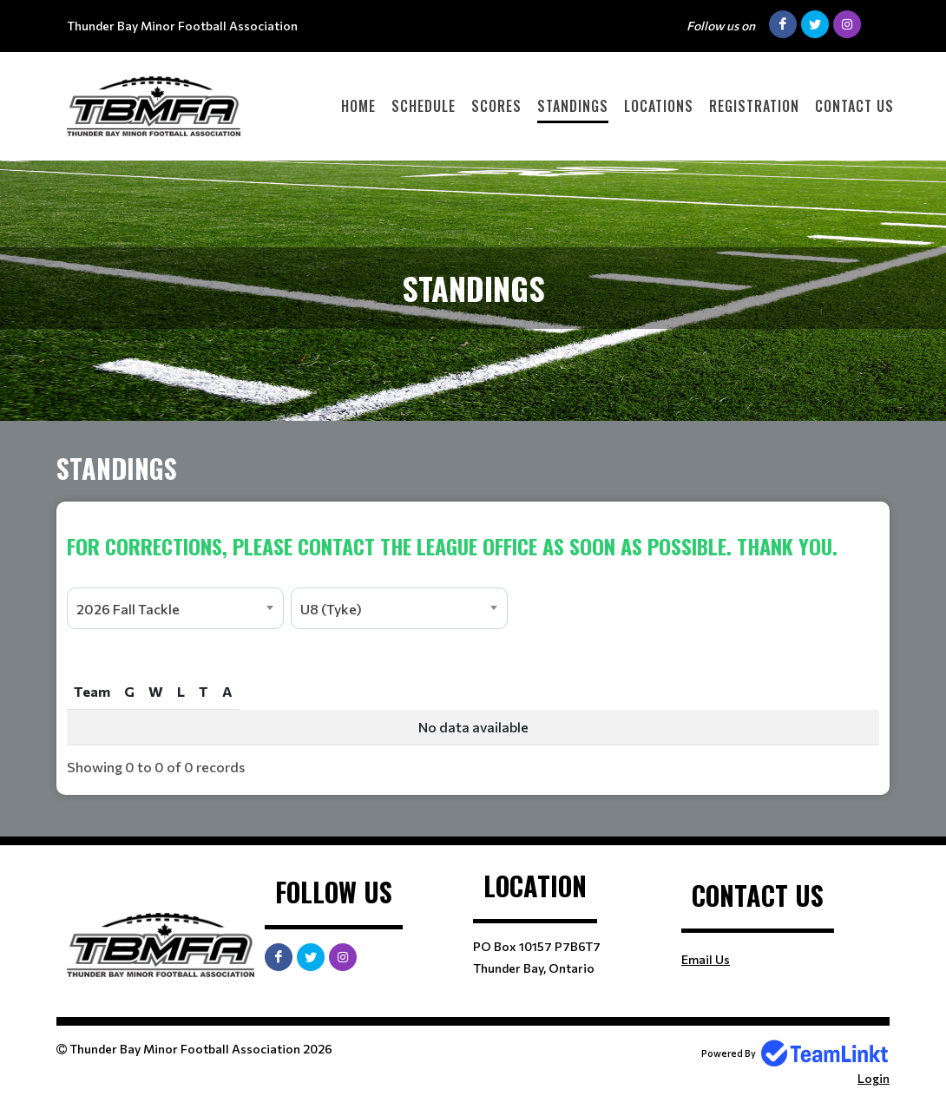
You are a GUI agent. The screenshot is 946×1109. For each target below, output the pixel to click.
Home (358, 105)
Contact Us (854, 105)
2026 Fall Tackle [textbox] (128, 608)
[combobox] (175, 608)
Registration (754, 105)
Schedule (423, 105)
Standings (572, 105)
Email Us (705, 959)
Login (873, 1078)
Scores (496, 105)
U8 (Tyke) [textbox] (331, 608)
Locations (658, 105)
